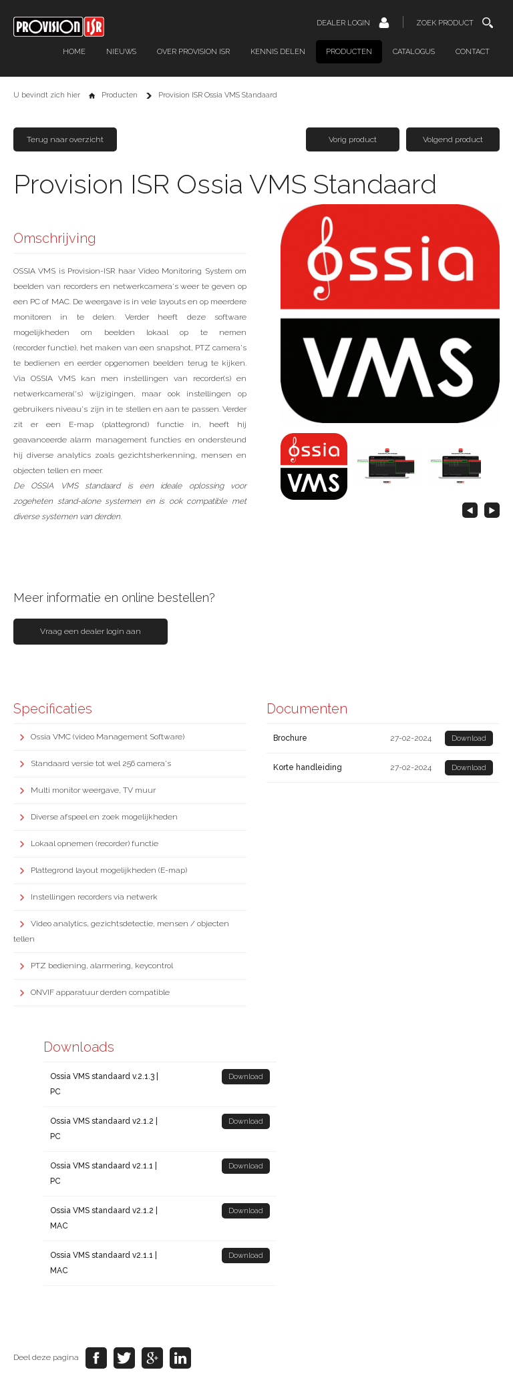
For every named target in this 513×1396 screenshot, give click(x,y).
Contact (473, 51)
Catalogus (414, 51)
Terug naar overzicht (65, 139)
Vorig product (353, 139)
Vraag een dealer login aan (90, 631)
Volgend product (453, 139)
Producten (349, 51)
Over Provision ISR (193, 51)
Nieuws (121, 51)
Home (74, 51)
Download (469, 738)
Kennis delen (277, 51)
